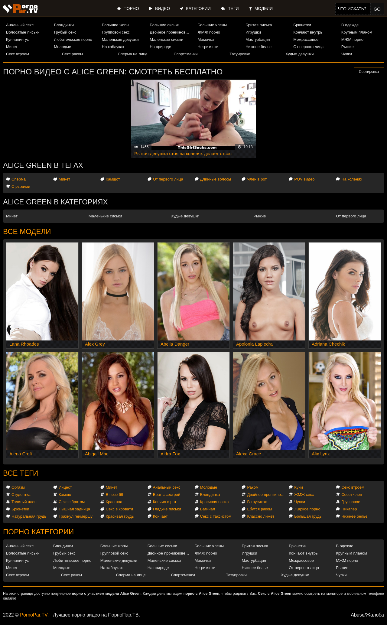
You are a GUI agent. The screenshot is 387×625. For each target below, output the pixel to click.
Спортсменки (185, 54)
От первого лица (308, 46)
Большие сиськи (164, 25)
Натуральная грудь (28, 516)
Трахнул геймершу (76, 516)
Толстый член (24, 502)
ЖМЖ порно (209, 32)
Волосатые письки (23, 32)
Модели (261, 8)
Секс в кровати (119, 509)
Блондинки (64, 25)
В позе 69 (114, 494)
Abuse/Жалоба (367, 614)
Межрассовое (305, 39)
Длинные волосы (215, 179)
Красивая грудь (120, 516)
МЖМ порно (352, 39)
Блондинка (210, 494)
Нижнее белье (259, 46)
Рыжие (347, 46)
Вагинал (207, 509)
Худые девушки (299, 54)
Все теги (20, 473)
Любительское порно (73, 39)
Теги (230, 8)
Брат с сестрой (166, 494)
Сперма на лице (133, 54)
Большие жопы (115, 25)
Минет (12, 46)
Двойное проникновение (171, 32)
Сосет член (351, 494)
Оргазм (18, 487)
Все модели (27, 231)
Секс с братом (72, 502)
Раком (252, 487)
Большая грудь (307, 516)
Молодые (62, 46)
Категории (195, 8)
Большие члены (212, 25)
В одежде (350, 25)
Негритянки (208, 46)
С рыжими (20, 186)
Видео (159, 8)
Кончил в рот (165, 502)
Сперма (18, 179)
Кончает (160, 516)
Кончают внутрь (307, 32)
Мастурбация (258, 39)
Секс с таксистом (216, 516)
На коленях (351, 179)
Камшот (113, 179)
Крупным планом (356, 32)
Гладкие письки (167, 509)
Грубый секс (65, 32)
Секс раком (72, 54)
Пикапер (349, 509)
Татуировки (239, 54)
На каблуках (113, 46)
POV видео (304, 179)
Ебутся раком (259, 509)
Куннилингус (17, 39)
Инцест (65, 487)
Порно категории (38, 532)
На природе (160, 46)
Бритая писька (259, 25)
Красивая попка (214, 502)
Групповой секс (116, 32)
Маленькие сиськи (166, 39)
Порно (128, 8)
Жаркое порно (307, 509)
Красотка (114, 502)
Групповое (350, 502)
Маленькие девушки (120, 39)
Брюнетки (302, 25)
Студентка (21, 494)
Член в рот (257, 179)
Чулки (346, 54)
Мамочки (206, 39)
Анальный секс (20, 25)
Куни (298, 487)
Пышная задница (74, 509)
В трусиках (257, 502)
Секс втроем (17, 54)
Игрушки (253, 32)
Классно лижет (260, 516)
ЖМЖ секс (304, 494)
